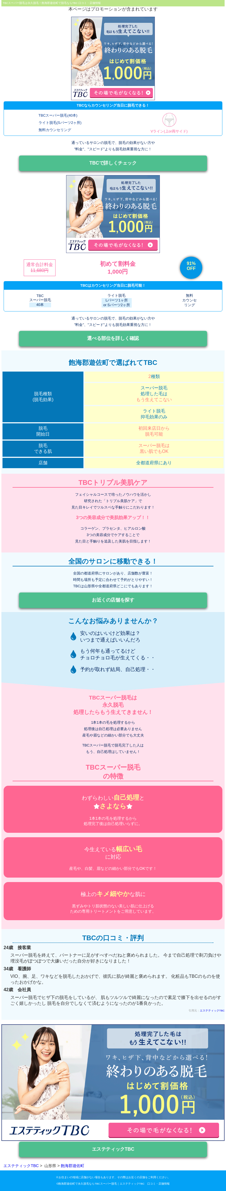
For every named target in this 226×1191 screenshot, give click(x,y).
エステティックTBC (212, 1010)
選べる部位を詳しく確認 (113, 338)
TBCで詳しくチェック (113, 163)
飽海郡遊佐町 (72, 1165)
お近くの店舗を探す (113, 600)
